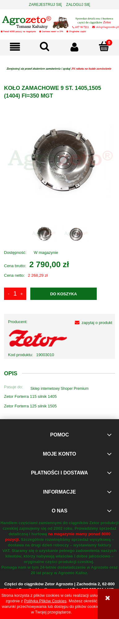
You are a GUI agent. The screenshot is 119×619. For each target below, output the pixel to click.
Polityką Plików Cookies (45, 601)
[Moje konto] (74, 47)
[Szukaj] (44, 46)
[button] (15, 47)
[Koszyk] (104, 46)
